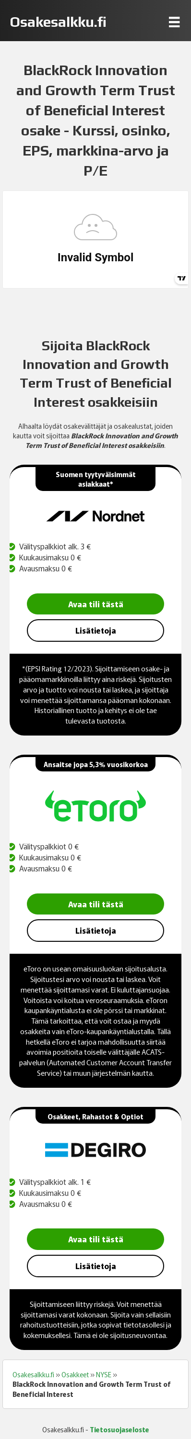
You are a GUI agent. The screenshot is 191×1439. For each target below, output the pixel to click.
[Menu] (174, 22)
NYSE (103, 1374)
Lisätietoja (95, 630)
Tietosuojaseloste (119, 1429)
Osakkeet (75, 1374)
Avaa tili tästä (95, 604)
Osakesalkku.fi (33, 1374)
